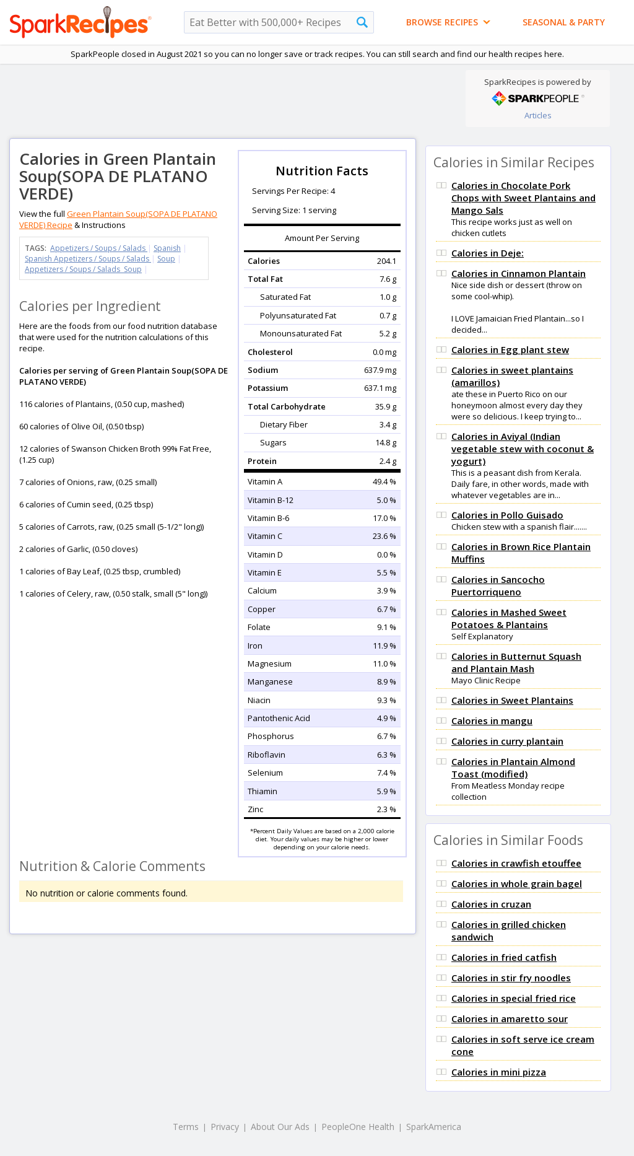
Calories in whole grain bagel (516, 883)
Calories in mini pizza (498, 1072)
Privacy (225, 1126)
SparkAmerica (433, 1126)
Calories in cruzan (491, 904)
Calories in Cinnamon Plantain (518, 273)
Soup (166, 258)
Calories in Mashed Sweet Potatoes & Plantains (509, 618)
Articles (538, 115)
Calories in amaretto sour (509, 1018)
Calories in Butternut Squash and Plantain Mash (516, 662)
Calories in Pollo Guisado (507, 515)
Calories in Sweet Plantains (512, 700)
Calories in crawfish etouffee (516, 863)
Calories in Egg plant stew (510, 349)
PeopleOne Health (357, 1126)
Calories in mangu (491, 720)
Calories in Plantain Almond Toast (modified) (513, 767)
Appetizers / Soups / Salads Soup (83, 269)
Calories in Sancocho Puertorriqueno (498, 585)
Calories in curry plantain (507, 741)
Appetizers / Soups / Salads (98, 248)
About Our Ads (280, 1126)
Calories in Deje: (487, 253)
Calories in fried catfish (504, 957)
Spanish (167, 248)
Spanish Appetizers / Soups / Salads (88, 258)
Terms (186, 1126)
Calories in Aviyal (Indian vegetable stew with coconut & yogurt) (522, 448)
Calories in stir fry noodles (511, 977)
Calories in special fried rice (513, 998)
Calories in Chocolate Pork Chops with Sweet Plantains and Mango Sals (523, 197)
